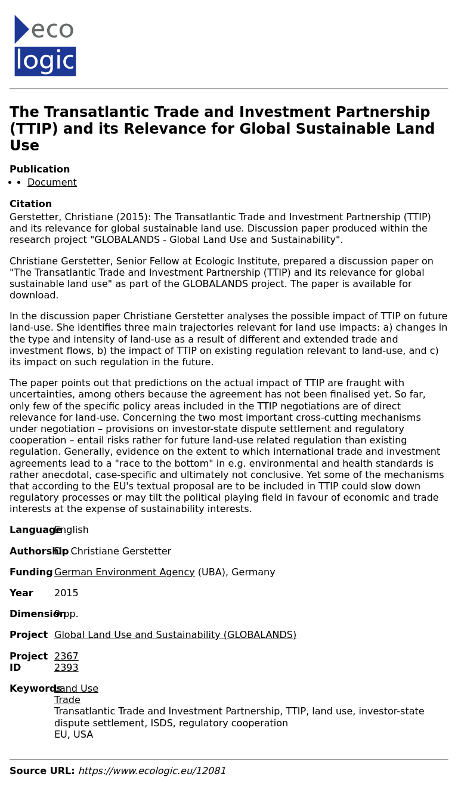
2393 (66, 667)
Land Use (76, 688)
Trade (67, 699)
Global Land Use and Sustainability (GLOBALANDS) (175, 634)
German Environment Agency (124, 572)
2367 (66, 656)
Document (52, 182)
